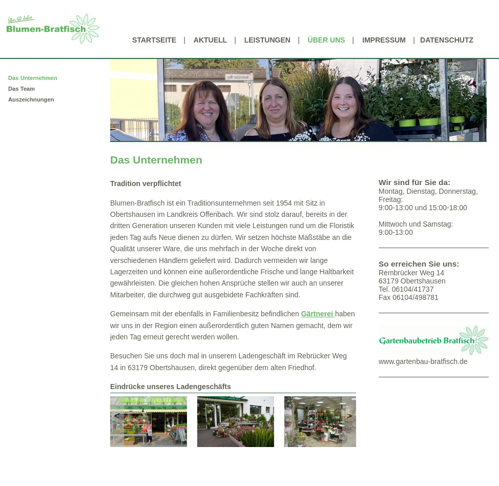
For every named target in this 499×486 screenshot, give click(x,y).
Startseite (154, 40)
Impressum (384, 40)
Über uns (326, 40)
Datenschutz (446, 40)
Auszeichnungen (31, 99)
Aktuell (210, 40)
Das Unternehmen (32, 78)
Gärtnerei (318, 314)
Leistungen (267, 40)
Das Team (21, 89)
